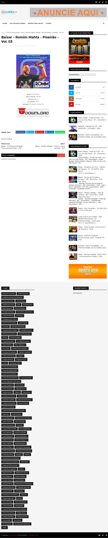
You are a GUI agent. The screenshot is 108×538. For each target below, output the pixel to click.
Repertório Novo (22, 473)
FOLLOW (102, 92)
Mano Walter (7, 443)
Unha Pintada (7, 505)
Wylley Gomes (22, 516)
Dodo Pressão (15, 337)
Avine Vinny (21, 301)
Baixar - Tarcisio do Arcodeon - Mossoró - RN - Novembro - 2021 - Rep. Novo (90, 179)
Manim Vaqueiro (21, 440)
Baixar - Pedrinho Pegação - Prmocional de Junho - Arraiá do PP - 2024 (91, 238)
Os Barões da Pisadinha (11, 458)
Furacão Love (20, 388)
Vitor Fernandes (8, 513)
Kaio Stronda (19, 421)
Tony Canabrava (20, 502)
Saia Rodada (19, 480)
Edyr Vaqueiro (20, 345)
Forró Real (19, 385)
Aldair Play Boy (23, 293)
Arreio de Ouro (8, 301)
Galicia (17, 392)
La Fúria (19, 425)
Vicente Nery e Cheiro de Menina (14, 509)
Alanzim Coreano (9, 293)
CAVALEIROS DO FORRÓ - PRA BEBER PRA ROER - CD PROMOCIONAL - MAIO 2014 (90, 219)
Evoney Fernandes (9, 352)
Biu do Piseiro (20, 308)
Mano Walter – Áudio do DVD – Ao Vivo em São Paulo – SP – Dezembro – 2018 (92, 120)
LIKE (103, 87)
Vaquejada (19, 505)
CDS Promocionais (13, 32)
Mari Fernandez (8, 451)
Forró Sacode (7, 388)
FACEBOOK (78, 87)
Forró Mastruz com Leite (11, 381)
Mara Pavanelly (20, 443)
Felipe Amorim (8, 359)
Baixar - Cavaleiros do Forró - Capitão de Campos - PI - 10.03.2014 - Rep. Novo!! (91, 169)
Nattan (27, 454)
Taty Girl (23, 494)
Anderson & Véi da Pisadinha (12, 297)
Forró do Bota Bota (9, 374)
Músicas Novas (8, 454)
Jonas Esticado (8, 418)
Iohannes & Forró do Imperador (13, 410)
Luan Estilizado (8, 436)
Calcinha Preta (8, 315)
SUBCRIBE (102, 104)
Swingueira (19, 491)
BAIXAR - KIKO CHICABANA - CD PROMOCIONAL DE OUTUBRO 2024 (92, 136)
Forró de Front (15, 363)
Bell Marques (7, 308)
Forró (22, 32)
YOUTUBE (78, 104)
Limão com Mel (20, 432)
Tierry (19, 498)
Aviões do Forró (8, 304)
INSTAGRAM (79, 98)
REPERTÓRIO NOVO (35, 23)
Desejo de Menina (9, 334)
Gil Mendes (22, 396)
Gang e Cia (26, 392)
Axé (18, 304)
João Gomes (16, 414)
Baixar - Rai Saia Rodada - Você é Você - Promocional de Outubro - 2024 (92, 255)
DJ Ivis (5, 337)
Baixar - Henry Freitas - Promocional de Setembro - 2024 (91, 228)
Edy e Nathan (7, 345)
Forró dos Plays (26, 377)
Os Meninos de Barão (10, 462)
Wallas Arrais (21, 513)
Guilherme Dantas (9, 403)
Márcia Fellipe (7, 447)
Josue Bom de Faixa (23, 418)
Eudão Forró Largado (19, 348)
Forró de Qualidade (10, 367)
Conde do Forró (26, 330)
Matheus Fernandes (24, 451)
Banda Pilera (27, 304)
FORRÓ (48, 23)
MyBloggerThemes (33, 535)
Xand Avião (6, 520)
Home (3, 2)
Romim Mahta (30, 32)
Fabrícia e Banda (8, 356)
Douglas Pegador (23, 341)
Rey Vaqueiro (7, 476)
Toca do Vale (7, 502)
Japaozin (6, 414)
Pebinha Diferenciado (10, 465)
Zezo (4, 527)
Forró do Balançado (10, 370)
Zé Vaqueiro (7, 524)
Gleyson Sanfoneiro (24, 399)
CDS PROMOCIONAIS (17, 23)
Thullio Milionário (8, 498)
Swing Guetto (7, 491)
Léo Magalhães (25, 429)
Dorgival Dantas (8, 341)
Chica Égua (23, 323)
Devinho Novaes (24, 334)
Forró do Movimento (10, 377)
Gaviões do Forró (9, 396)
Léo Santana (7, 432)
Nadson (18, 454)
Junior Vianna (7, 421)
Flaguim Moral (21, 359)
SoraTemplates (12, 535)
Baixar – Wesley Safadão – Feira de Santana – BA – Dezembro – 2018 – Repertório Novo (91, 195)
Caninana (19, 315)
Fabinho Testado (24, 352)
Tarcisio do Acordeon (10, 494)
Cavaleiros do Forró (9, 319)
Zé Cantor (17, 520)
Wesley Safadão (8, 516)
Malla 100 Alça (7, 440)
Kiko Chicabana (8, 425)
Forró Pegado (7, 385)
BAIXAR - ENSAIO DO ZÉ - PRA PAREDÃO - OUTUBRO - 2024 (90, 127)
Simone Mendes (8, 487)
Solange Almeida (23, 487)
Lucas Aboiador (21, 436)
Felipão (20, 356)
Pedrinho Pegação (9, 469)
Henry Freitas (23, 403)
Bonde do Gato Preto (24, 312)
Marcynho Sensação (23, 447)
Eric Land (6, 348)
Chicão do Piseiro (18, 326)
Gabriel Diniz (7, 392)
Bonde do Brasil (8, 312)
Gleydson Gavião (8, 399)
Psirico (21, 469)
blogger (59, 155)
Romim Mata (7, 480)
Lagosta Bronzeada (9, 429)
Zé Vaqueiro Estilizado (22, 524)
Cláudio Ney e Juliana (10, 330)
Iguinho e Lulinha (8, 407)
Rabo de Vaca (8, 473)
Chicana (5, 326)
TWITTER (78, 93)
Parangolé (24, 462)
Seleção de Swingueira (24, 483)
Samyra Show (7, 483)
